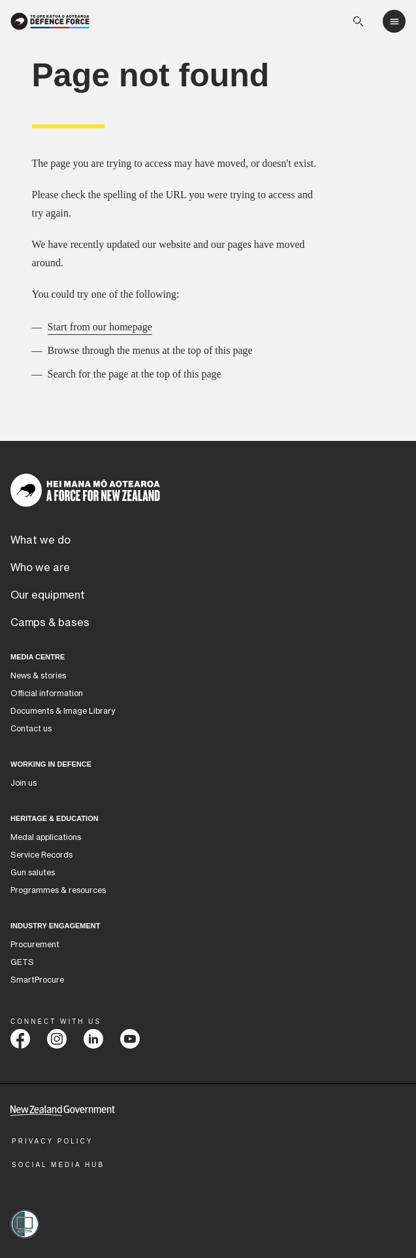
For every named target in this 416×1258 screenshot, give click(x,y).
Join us (23, 783)
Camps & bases (49, 623)
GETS (22, 962)
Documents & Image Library (62, 711)
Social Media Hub (58, 1164)
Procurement (34, 945)
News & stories (38, 676)
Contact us (31, 729)
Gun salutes (32, 873)
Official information (46, 693)
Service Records (41, 855)
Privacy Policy (52, 1141)
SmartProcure (37, 980)
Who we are (40, 568)
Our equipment (47, 595)
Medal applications (45, 837)
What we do (40, 540)
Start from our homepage (100, 326)
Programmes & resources (58, 890)
